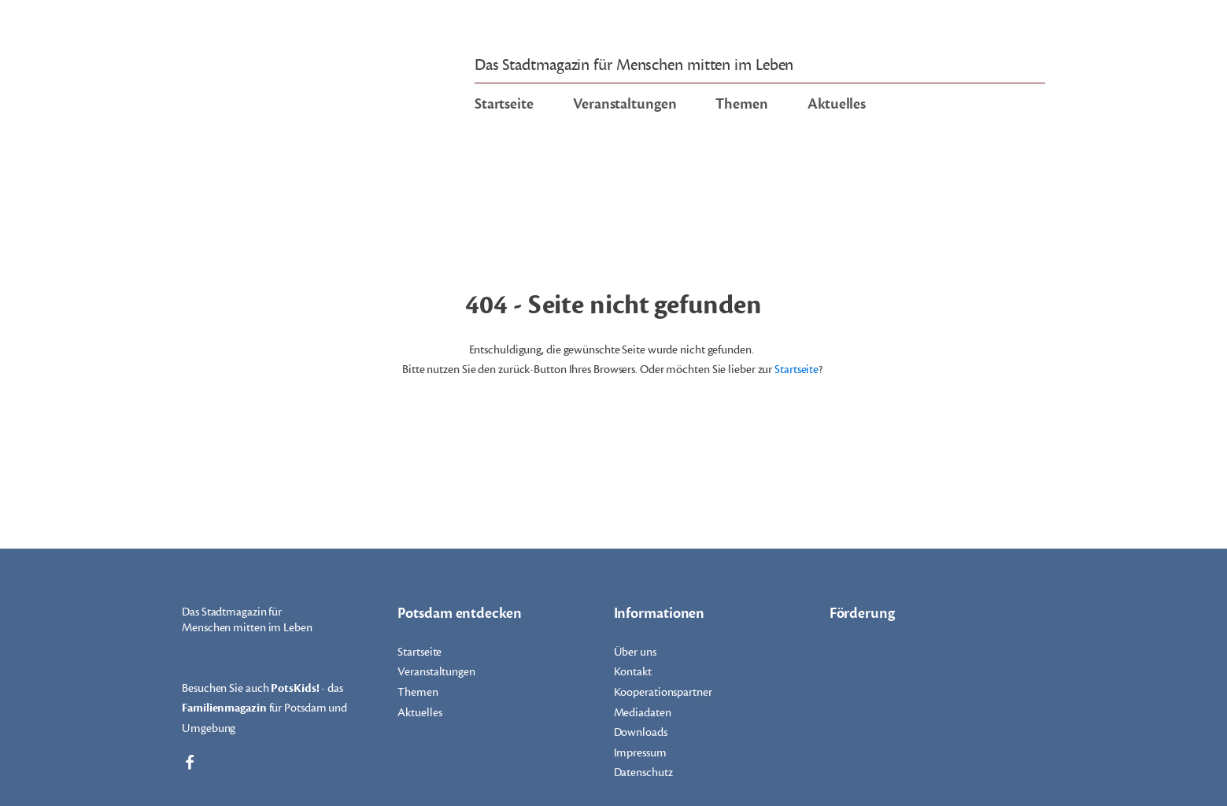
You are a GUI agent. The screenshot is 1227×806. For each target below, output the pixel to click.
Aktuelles (837, 103)
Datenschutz (643, 772)
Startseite (504, 103)
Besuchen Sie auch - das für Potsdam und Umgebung (264, 707)
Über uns (635, 652)
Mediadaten (642, 712)
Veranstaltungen (625, 103)
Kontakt (633, 671)
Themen (741, 103)
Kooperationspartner (663, 692)
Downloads (640, 732)
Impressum (640, 752)
